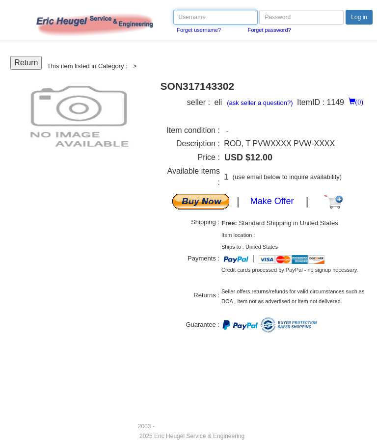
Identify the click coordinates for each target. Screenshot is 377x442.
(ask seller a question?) (260, 102)
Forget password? (269, 30)
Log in (359, 17)
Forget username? (199, 30)
